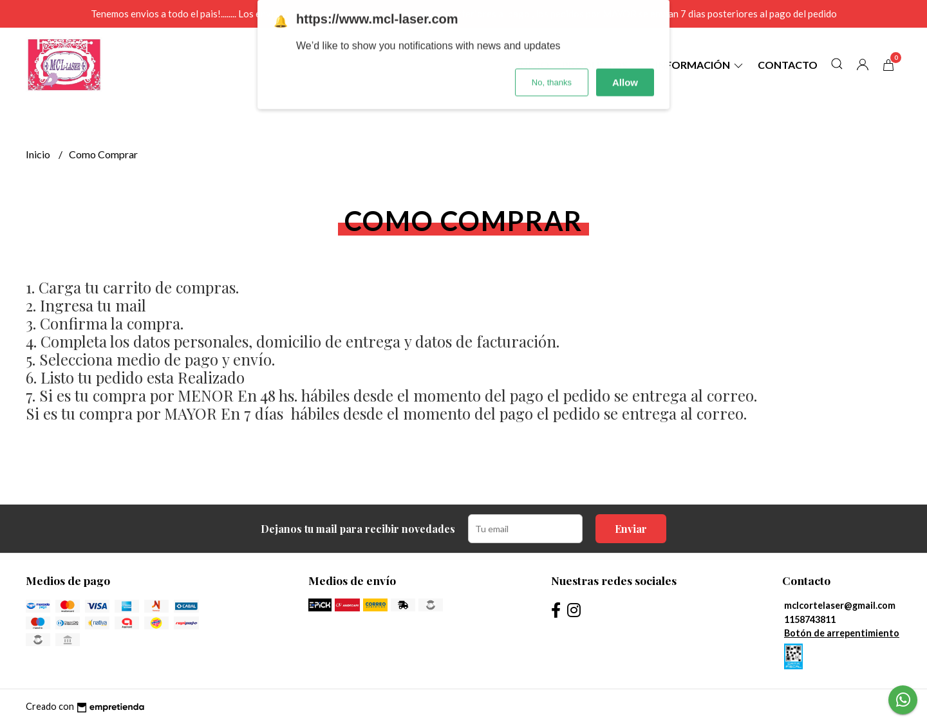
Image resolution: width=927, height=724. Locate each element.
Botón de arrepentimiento (841, 632)
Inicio (39, 154)
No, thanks (552, 53)
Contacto (788, 65)
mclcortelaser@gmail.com (839, 605)
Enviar (631, 528)
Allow (625, 53)
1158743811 (810, 619)
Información (700, 65)
